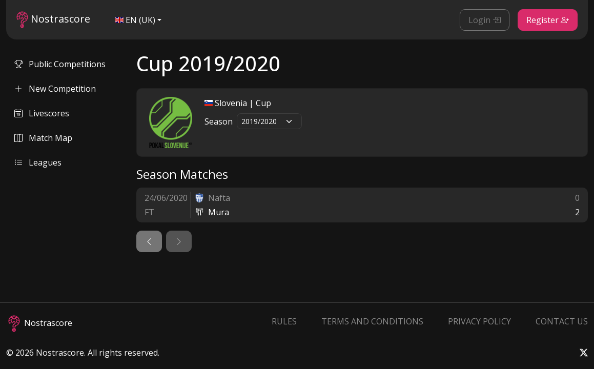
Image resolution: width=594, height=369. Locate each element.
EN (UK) (135, 20)
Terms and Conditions (372, 321)
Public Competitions (60, 64)
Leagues (38, 162)
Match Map (43, 138)
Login (484, 20)
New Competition (55, 88)
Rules (284, 321)
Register (547, 20)
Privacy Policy (479, 321)
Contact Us (562, 321)
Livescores (41, 113)
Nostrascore (53, 19)
